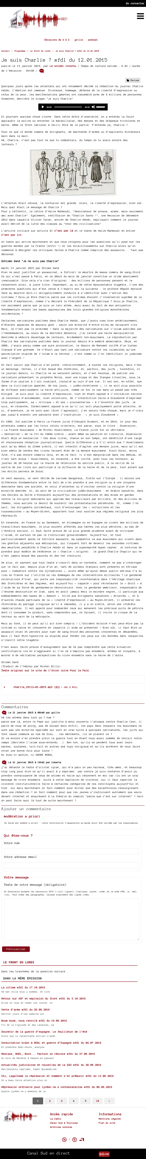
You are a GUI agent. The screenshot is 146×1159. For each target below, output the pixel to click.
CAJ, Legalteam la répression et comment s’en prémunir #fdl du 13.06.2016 (57, 1075)
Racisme (135, 80)
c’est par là (63, 230)
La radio (55, 1118)
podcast (93, 39)
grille (79, 39)
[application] (73, 107)
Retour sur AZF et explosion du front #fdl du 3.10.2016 (43, 998)
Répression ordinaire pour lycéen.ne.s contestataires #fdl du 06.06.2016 (56, 1087)
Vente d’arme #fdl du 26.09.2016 (25, 1009)
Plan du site (107, 1122)
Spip (73, 1133)
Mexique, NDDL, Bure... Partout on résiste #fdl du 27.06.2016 (48, 1053)
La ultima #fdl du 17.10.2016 (23, 987)
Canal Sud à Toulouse (64, 1122)
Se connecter (135, 3)
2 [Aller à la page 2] (50, 1100)
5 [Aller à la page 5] (85, 1100)
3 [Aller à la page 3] (61, 1100)
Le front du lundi (19, 962)
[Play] (42, 106)
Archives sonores (61, 1127)
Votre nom (12, 843)
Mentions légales (110, 1118)
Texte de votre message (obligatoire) (35, 884)
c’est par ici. (12, 234)
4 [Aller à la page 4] (73, 1100)
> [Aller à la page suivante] (109, 1100)
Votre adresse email (20, 857)
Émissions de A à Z (57, 39)
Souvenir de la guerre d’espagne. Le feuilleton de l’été (44, 1031)
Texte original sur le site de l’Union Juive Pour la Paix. (45, 670)
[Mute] (93, 106)
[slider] (68, 107)
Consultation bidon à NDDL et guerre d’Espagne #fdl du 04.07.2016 (51, 1042)
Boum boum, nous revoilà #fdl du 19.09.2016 (34, 1020)
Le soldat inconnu (63, 65)
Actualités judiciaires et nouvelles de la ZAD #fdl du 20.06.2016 (51, 1064)
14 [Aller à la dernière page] (97, 1100)
